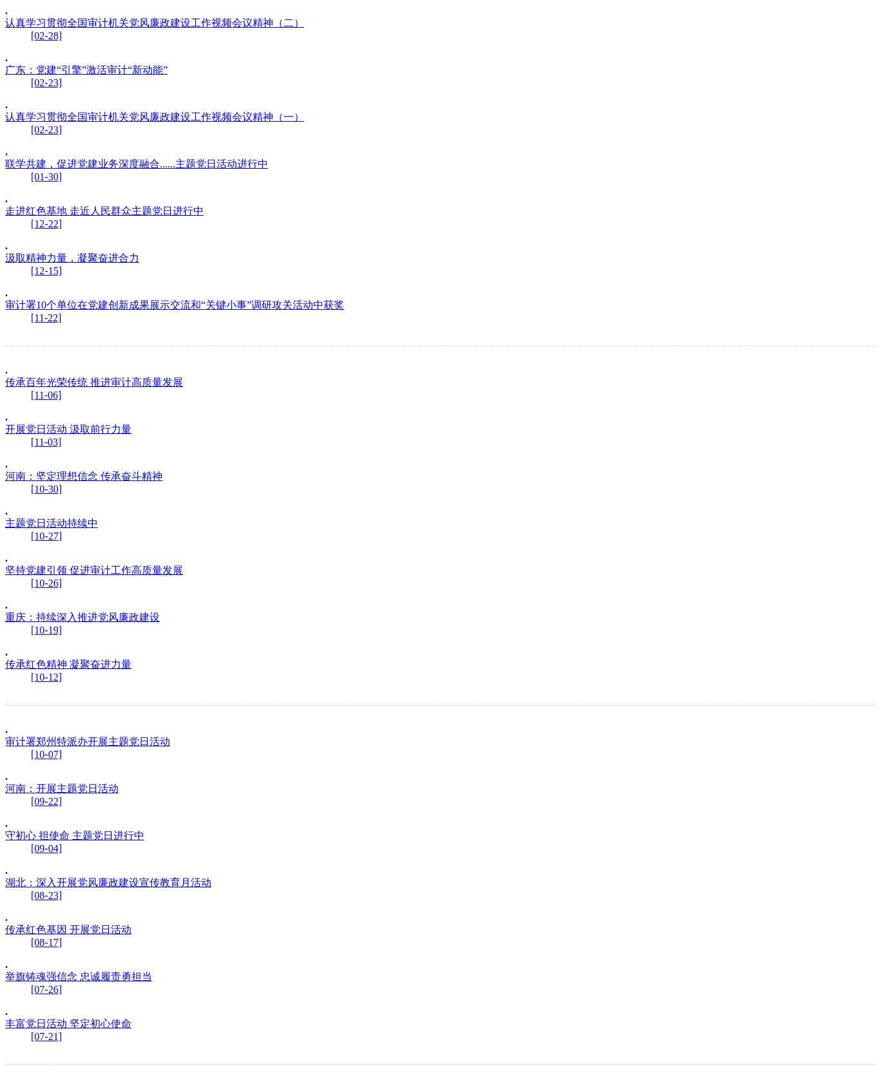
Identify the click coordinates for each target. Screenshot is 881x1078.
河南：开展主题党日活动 (62, 788)
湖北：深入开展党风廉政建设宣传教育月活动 (108, 882)
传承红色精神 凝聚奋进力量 (68, 664)
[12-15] (46, 270)
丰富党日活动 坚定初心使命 (68, 1023)
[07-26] (46, 989)
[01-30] (46, 176)
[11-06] (46, 395)
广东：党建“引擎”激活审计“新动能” (86, 69)
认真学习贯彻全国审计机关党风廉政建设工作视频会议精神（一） (154, 116)
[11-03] (46, 442)
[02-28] (46, 35)
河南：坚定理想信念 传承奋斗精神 (83, 476)
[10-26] (46, 583)
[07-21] (46, 1036)
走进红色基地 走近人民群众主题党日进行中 (104, 210)
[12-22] (46, 223)
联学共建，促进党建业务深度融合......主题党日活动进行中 (136, 163)
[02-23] (46, 82)
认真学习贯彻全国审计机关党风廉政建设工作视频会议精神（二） (154, 22)
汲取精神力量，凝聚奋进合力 (72, 257)
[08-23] (46, 895)
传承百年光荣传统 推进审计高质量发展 (94, 382)
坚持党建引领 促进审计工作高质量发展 (94, 570)
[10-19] (46, 630)
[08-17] (46, 942)
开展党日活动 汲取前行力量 (68, 429)
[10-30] (46, 489)
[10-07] (46, 754)
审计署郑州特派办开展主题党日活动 (87, 741)
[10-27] (46, 536)
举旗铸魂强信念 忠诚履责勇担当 (78, 976)
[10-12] (46, 677)
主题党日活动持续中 (51, 523)
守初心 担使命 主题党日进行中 (74, 835)
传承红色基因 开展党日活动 (68, 929)
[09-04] (46, 848)
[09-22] (46, 801)
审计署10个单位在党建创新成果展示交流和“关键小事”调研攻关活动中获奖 (174, 304)
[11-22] (46, 317)
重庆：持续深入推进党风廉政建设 (82, 617)
